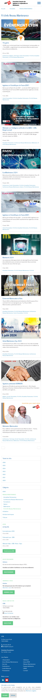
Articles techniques (8, 514)
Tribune (5, 517)
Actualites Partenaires (23, 98)
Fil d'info (32, 55)
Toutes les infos (7, 458)
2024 (4, 468)
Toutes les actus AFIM (9, 551)
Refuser (13, 695)
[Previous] (3, 448)
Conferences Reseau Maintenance (22, 142)
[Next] (39, 448)
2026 (4, 462)
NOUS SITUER (7, 623)
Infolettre (5, 511)
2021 (4, 477)
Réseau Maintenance (29, 664)
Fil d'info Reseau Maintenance (16, 57)
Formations (6, 502)
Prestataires (6, 670)
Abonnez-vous (7, 587)
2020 (4, 480)
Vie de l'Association (24, 55)
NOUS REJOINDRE (8, 572)
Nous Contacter (8, 613)
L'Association (6, 659)
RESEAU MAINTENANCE (9, 494)
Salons (21, 187)
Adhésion (5, 562)
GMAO (25, 668)
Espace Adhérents (28, 666)
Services (4, 664)
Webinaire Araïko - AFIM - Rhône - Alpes (12, 543)
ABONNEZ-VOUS (8, 592)
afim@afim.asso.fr (8, 646)
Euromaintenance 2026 (9, 531)
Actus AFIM (26, 662)
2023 (4, 471)
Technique (16, 55)
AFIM (8, 3)
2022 (4, 474)
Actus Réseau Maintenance (10, 662)
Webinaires (34, 142)
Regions (11, 55)
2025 (4, 465)
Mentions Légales (31, 690)
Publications (6, 666)
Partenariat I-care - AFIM (8, 537)
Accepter (5, 695)
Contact (25, 670)
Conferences (6, 55)
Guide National (6, 668)
